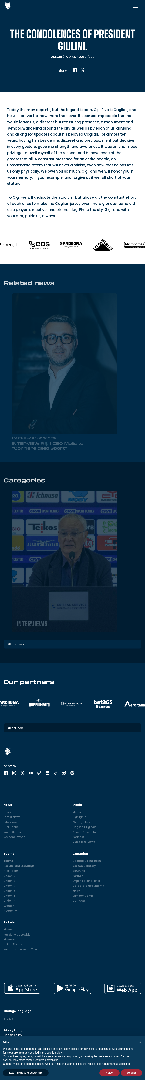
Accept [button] (131, 1072)
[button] (140, 1042)
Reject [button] (109, 1072)
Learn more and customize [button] (25, 1072)
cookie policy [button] (54, 1052)
